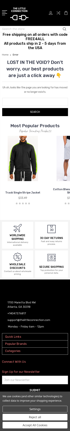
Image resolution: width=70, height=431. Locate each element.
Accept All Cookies (35, 425)
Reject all (35, 417)
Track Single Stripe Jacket (22, 192)
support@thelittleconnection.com (28, 320)
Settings (35, 409)
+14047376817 (16, 313)
